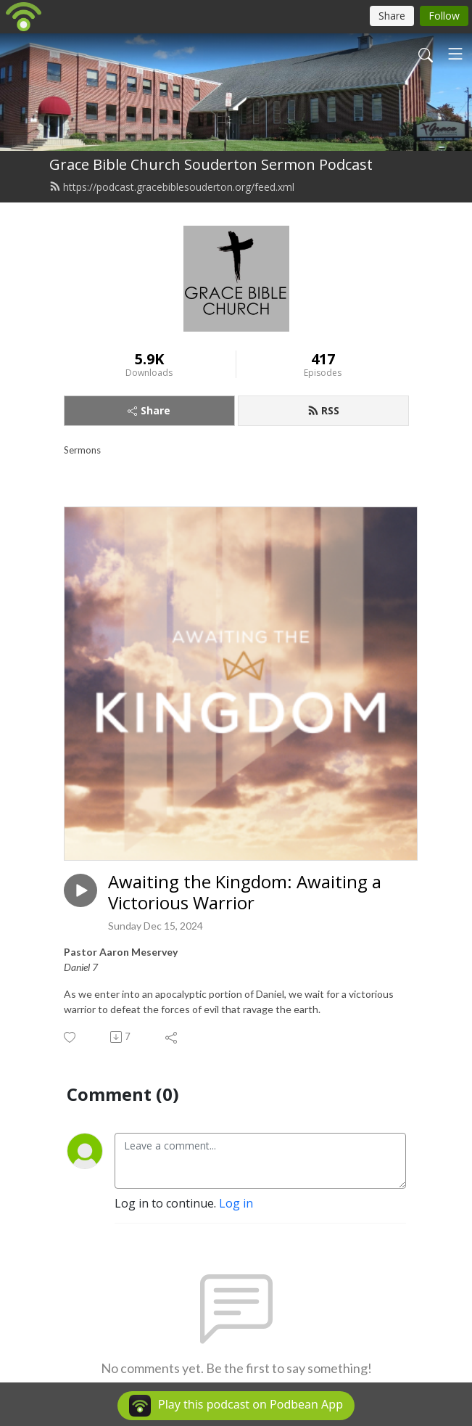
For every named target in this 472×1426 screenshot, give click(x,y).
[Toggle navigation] (455, 53)
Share (149, 410)
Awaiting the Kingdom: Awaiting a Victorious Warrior (244, 893)
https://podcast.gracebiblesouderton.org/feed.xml (171, 187)
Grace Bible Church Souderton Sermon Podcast (211, 164)
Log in (236, 1203)
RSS (323, 410)
